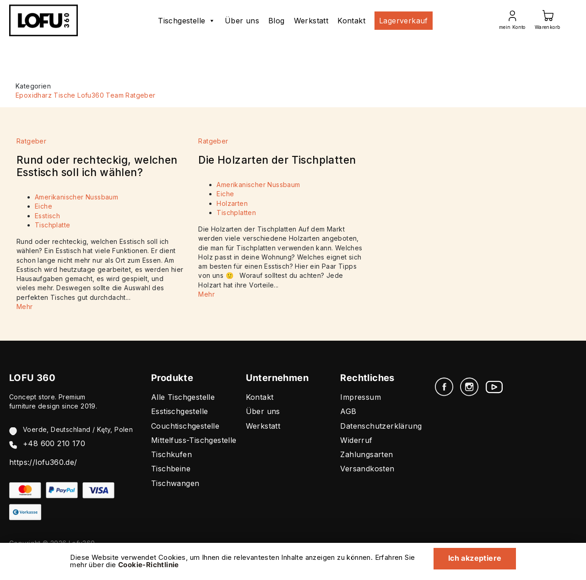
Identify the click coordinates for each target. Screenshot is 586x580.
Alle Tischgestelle (183, 397)
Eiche (43, 206)
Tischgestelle (187, 20)
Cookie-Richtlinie (148, 564)
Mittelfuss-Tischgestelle (194, 440)
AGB (348, 411)
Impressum (360, 397)
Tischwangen (175, 483)
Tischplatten (236, 212)
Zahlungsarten (366, 454)
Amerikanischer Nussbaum (76, 197)
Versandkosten (367, 468)
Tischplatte (52, 225)
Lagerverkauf (403, 20)
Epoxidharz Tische (46, 95)
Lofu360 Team (100, 95)
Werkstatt (311, 20)
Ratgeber (140, 95)
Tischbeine (170, 468)
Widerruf (356, 440)
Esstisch (47, 216)
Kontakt (351, 20)
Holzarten (232, 203)
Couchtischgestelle (185, 426)
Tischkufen (171, 454)
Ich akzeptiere (474, 558)
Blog (276, 20)
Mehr (24, 306)
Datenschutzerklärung (381, 426)
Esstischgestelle (179, 411)
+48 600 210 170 (54, 443)
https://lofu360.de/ (43, 462)
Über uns (242, 20)
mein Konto (512, 27)
